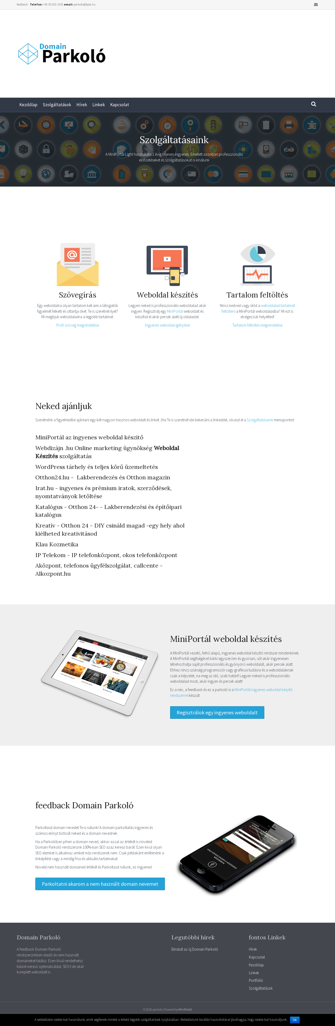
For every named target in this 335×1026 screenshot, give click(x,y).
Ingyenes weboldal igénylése (167, 325)
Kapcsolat (119, 105)
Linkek (98, 105)
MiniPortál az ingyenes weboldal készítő (89, 437)
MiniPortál (175, 311)
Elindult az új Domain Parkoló (194, 949)
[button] (217, 712)
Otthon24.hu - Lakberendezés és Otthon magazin (102, 477)
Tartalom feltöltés (257, 295)
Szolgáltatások (57, 105)
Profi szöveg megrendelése (77, 325)
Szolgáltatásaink (260, 419)
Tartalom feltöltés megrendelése (257, 325)
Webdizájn (49, 448)
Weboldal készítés (167, 295)
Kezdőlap (28, 105)
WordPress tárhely (60, 466)
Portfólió (256, 980)
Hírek (81, 105)
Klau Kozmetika (56, 544)
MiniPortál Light (120, 154)
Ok (295, 1020)
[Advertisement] (251, 51)
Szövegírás (77, 295)
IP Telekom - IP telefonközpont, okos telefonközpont (106, 555)
